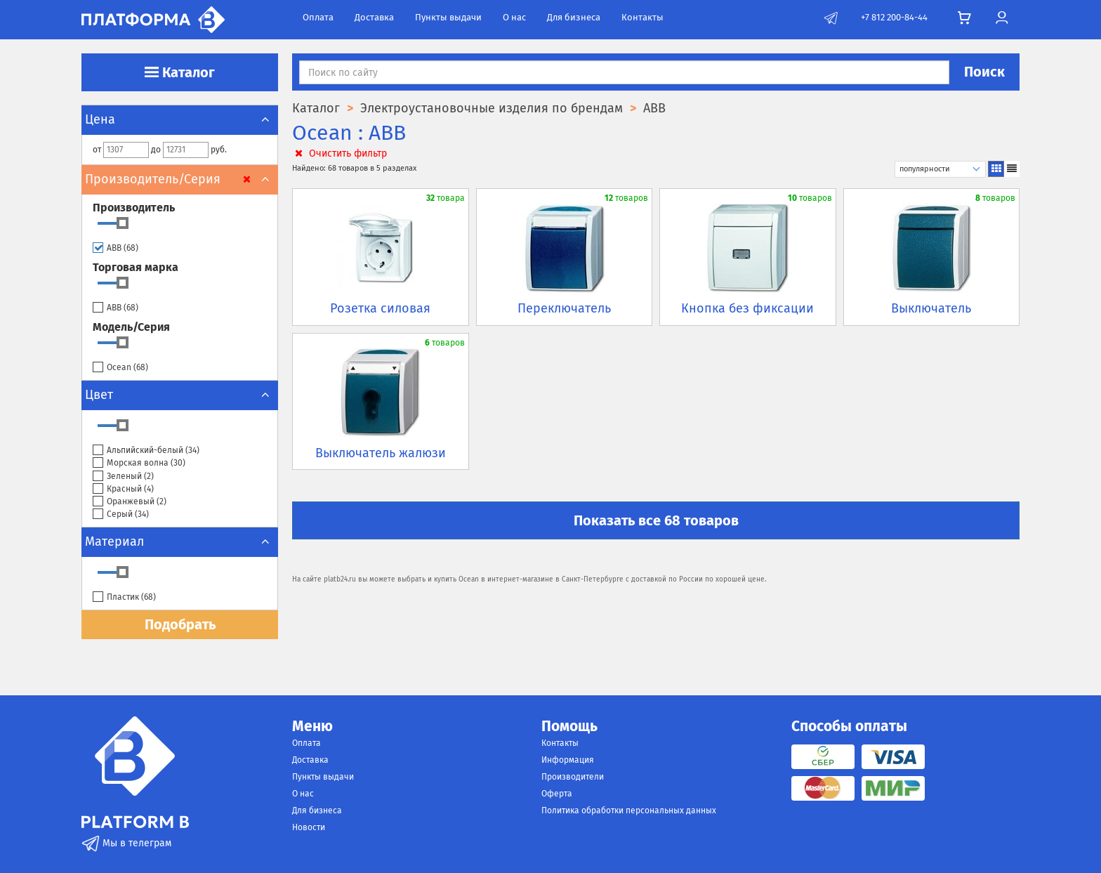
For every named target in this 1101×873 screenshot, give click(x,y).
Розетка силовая (380, 308)
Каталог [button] (180, 72)
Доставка (374, 17)
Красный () (123, 489)
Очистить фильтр (339, 153)
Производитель (134, 207)
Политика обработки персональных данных (628, 810)
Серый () (121, 514)
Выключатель (931, 308)
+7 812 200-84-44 (894, 17)
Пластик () (124, 597)
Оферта (556, 794)
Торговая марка (135, 267)
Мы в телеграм (126, 843)
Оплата (318, 17)
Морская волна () (139, 463)
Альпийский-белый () (146, 451)
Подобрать (180, 624)
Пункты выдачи (448, 17)
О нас (514, 17)
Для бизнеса (573, 17)
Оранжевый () (129, 502)
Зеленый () (123, 477)
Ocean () (120, 368)
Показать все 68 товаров (656, 520)
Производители (572, 777)
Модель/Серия (131, 327)
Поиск (984, 71)
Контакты (642, 17)
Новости (308, 827)
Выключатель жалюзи (380, 453)
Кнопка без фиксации (747, 308)
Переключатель (564, 308)
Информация (567, 760)
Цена (180, 119)
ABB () (115, 248)
